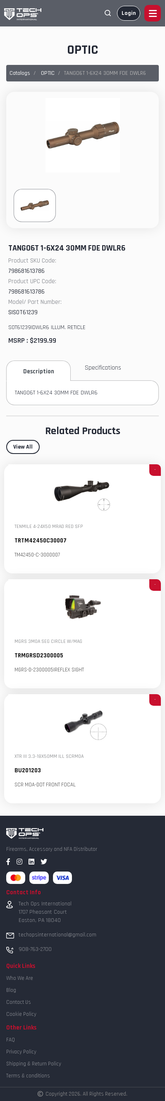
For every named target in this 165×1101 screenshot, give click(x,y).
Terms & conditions (28, 1075)
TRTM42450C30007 (40, 541)
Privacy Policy (21, 1051)
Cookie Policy (21, 1014)
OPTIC (48, 73)
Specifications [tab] (103, 367)
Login (129, 13)
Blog (11, 990)
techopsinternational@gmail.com (57, 935)
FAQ (10, 1040)
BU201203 (27, 771)
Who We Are (19, 978)
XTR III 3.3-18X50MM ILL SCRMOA (49, 756)
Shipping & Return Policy (33, 1063)
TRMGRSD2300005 (38, 656)
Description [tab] (38, 371)
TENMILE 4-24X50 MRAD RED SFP (48, 527)
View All (23, 447)
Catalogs (20, 73)
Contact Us (18, 1002)
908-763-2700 (35, 949)
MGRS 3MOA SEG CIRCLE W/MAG (48, 642)
